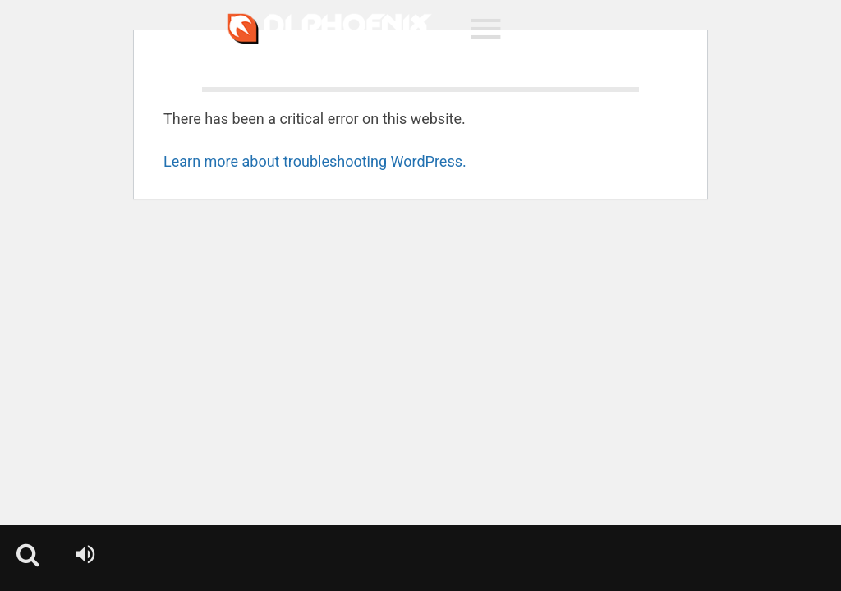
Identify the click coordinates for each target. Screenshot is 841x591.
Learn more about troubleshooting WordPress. (314, 161)
